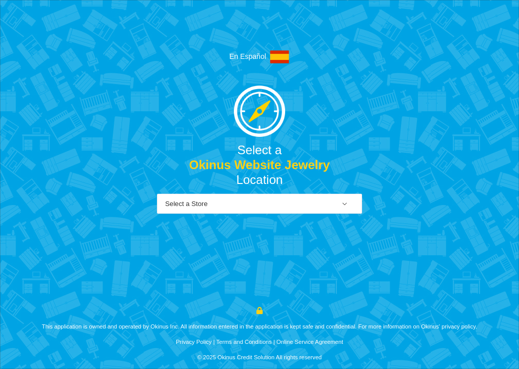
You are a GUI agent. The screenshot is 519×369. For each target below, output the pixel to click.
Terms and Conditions (244, 342)
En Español (259, 57)
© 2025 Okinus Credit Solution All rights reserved (259, 357)
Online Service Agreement (309, 342)
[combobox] (259, 204)
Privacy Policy (194, 342)
